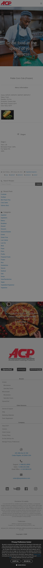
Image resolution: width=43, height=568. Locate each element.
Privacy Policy (37, 554)
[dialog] (21, 554)
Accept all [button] (15, 561)
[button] (21, 565)
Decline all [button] (27, 561)
